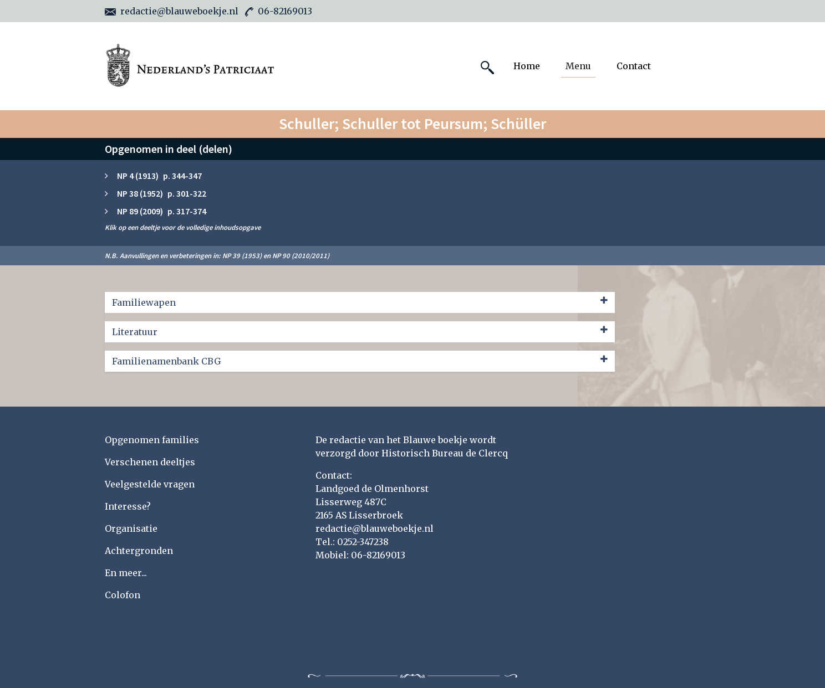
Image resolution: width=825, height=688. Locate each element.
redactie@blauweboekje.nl (171, 11)
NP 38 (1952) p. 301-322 (161, 193)
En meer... (126, 572)
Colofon (122, 594)
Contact (634, 65)
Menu (578, 65)
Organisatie (131, 528)
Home (526, 65)
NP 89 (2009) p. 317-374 (161, 211)
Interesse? (128, 506)
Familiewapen (360, 302)
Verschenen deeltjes (150, 462)
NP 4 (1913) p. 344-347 (159, 175)
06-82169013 (278, 11)
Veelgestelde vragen (150, 484)
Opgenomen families (152, 439)
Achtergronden (139, 550)
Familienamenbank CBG (360, 361)
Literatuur (360, 331)
